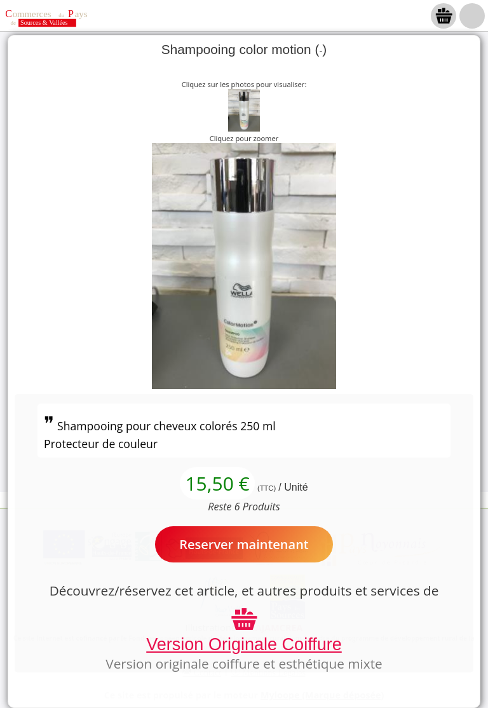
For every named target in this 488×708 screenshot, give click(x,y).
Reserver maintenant (244, 544)
